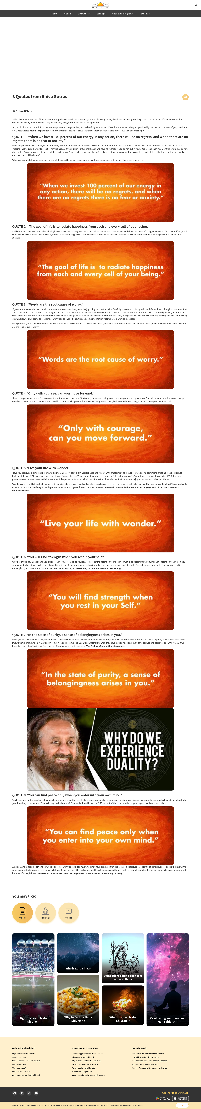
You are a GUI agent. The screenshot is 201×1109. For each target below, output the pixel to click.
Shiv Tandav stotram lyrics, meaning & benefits (150, 1061)
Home (54, 13)
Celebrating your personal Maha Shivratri (87, 1053)
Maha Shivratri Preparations (85, 1048)
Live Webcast (84, 13)
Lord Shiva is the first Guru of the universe (148, 1053)
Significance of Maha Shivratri (23, 1053)
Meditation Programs (122, 13)
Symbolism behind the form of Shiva (26, 1061)
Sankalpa (101, 13)
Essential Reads (139, 1048)
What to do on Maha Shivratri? (83, 1057)
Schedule (145, 13)
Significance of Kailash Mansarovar (145, 1064)
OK (182, 1105)
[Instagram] (29, 1093)
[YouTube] (36, 1093)
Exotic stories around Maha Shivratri (26, 1075)
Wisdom (68, 13)
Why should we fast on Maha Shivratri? (86, 1061)
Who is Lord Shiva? (19, 1057)
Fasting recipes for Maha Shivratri (85, 1064)
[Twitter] (21, 1093)
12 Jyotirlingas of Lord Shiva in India (145, 1057)
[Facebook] (14, 1093)
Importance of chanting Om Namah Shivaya (88, 1075)
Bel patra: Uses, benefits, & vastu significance (149, 1068)
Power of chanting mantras (82, 1071)
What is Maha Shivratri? (21, 1071)
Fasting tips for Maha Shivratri (83, 1068)
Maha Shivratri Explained (23, 1048)
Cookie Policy (137, 1105)
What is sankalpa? (19, 1068)
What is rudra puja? (19, 1064)
